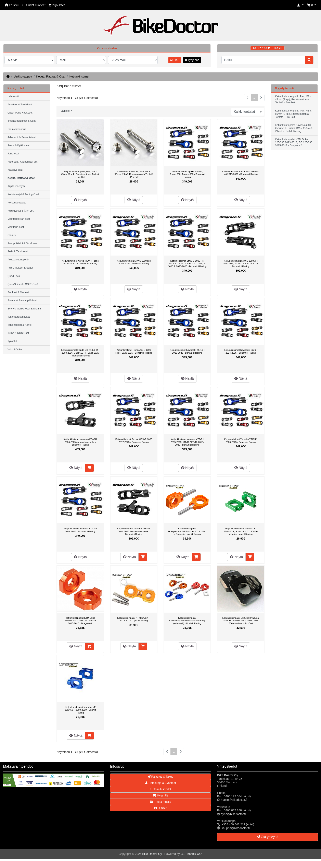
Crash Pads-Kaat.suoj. (20, 112)
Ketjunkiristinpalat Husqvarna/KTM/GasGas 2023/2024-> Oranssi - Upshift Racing (187, 531)
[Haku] (263, 60)
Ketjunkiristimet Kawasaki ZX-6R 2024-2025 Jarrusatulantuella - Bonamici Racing (80, 442)
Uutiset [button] (160, 808)
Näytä (80, 200)
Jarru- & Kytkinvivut (18, 145)
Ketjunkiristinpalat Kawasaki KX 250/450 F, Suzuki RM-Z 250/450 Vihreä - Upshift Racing (241, 531)
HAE (175, 60)
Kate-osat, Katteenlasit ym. (23, 161)
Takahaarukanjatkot (19, 316)
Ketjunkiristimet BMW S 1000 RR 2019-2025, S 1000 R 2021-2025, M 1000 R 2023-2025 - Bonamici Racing (187, 264)
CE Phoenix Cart (191, 854)
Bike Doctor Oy (152, 854)
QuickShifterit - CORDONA (23, 284)
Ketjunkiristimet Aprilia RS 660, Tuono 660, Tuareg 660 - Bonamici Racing (187, 174)
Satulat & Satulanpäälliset (22, 300)
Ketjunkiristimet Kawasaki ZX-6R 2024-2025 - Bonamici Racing (240, 351)
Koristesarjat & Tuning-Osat (23, 194)
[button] (300, 5)
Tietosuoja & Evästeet (160, 783)
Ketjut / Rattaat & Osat (50, 76)
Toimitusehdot (160, 789)
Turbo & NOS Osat (18, 333)
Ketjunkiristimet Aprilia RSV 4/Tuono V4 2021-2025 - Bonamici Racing (80, 262)
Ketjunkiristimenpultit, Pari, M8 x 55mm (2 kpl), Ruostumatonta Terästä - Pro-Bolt (134, 174)
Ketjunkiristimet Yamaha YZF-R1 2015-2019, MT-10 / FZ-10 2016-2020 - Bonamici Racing (187, 442)
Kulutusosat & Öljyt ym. (21, 210)
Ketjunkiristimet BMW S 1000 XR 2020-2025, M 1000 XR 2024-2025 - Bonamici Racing (240, 264)
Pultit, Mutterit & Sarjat (20, 267)
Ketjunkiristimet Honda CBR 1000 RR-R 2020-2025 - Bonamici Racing (133, 351)
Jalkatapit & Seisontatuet (22, 137)
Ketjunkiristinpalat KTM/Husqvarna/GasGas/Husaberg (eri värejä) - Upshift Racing (187, 621)
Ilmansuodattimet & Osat (22, 120)
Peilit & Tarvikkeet (18, 251)
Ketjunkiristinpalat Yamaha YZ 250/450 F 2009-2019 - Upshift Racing (80, 710)
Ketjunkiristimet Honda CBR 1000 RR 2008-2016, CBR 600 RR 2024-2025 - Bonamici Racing (80, 353)
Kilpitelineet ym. (16, 186)
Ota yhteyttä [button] (267, 837)
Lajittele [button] (65, 110)
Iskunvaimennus (17, 129)
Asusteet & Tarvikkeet (20, 104)
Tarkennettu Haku (268, 48)
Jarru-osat (13, 153)
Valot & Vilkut (15, 349)
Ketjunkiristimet (79, 76)
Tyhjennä (192, 60)
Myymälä (160, 795)
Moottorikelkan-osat (19, 218)
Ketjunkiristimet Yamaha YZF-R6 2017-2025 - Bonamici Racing (80, 530)
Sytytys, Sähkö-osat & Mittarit (24, 308)
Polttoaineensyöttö (18, 259)
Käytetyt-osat (15, 169)
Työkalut (12, 341)
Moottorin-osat (16, 227)
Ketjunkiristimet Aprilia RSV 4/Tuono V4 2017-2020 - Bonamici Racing (240, 173)
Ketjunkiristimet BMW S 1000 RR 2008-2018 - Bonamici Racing (134, 262)
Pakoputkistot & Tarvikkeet (22, 243)
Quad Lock (14, 276)
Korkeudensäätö (17, 202)
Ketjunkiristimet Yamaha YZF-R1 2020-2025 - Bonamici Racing (240, 440)
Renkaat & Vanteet (18, 292)
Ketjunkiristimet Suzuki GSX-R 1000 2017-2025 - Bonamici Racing (133, 440)
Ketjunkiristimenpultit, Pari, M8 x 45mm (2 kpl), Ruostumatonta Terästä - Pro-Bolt (80, 174)
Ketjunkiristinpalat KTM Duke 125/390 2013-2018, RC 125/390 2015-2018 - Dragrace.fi (80, 621)
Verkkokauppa (23, 76)
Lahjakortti (13, 96)
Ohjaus (12, 235)
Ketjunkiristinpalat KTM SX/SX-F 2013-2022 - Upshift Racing (133, 619)
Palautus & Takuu (161, 776)
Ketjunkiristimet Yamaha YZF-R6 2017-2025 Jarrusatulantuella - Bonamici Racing (133, 531)
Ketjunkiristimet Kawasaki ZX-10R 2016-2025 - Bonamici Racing (187, 351)
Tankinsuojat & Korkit (19, 324)
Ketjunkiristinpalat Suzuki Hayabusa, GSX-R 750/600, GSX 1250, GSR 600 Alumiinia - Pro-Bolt (240, 621)
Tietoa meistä (160, 801)
